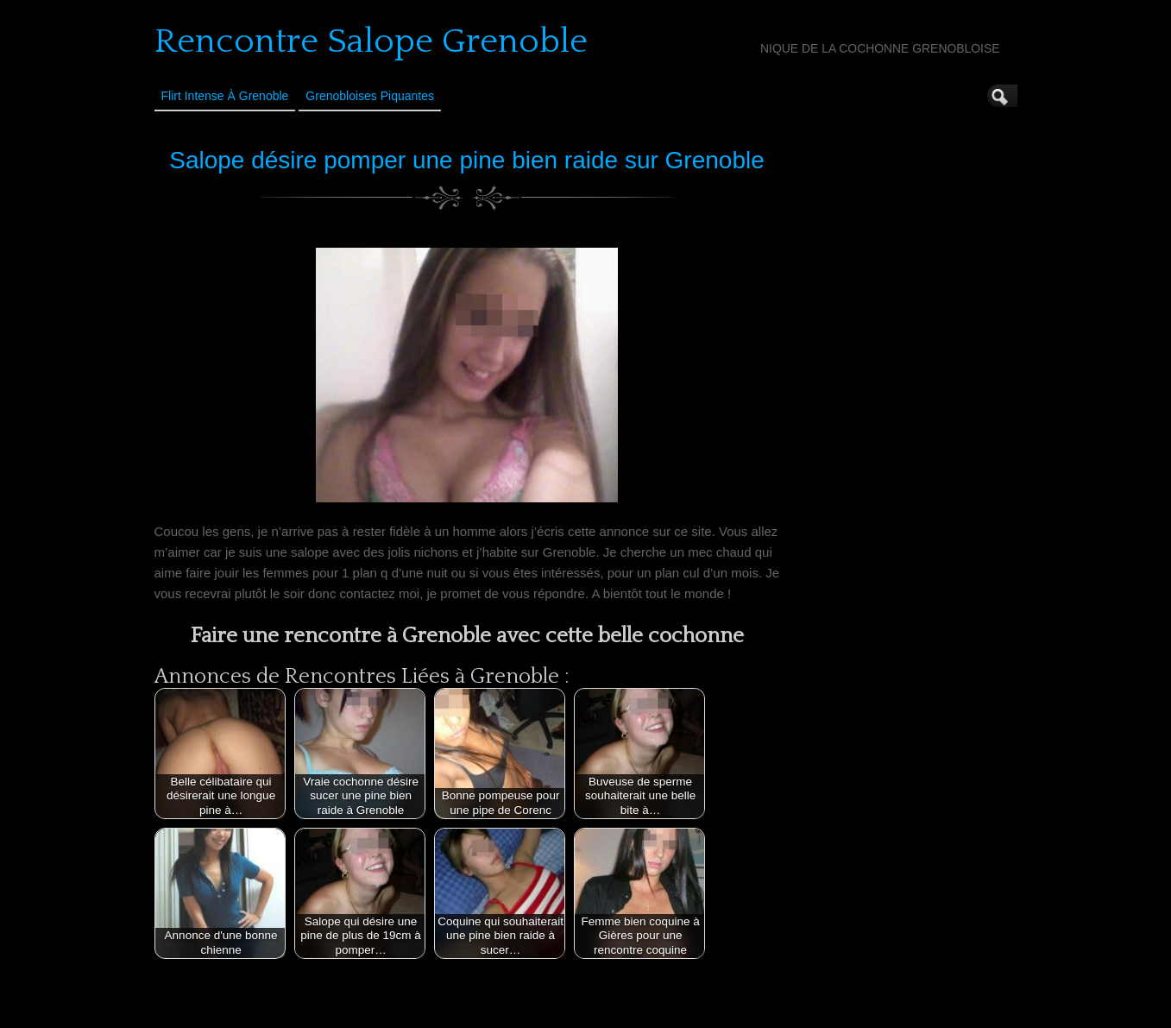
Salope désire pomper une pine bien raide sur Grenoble (467, 160)
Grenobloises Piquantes (369, 96)
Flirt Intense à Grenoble (225, 96)
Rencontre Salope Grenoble (371, 41)
